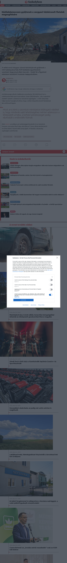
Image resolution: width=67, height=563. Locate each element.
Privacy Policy (41, 305)
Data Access (33, 305)
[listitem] (33, 277)
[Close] (57, 258)
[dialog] (33, 281)
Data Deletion (26, 305)
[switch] (51, 280)
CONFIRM (23, 300)
